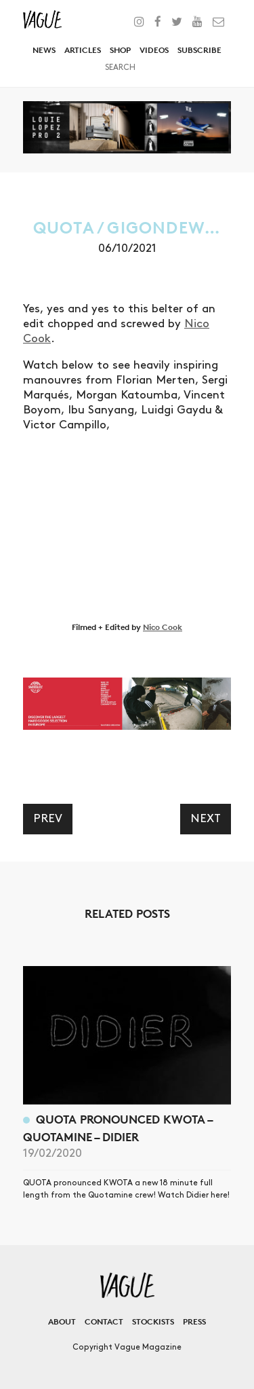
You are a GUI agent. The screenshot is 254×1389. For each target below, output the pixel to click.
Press (194, 1321)
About (62, 1321)
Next (205, 818)
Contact (104, 1321)
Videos (154, 50)
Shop (120, 50)
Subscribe (199, 50)
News (44, 50)
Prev (47, 818)
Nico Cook (162, 627)
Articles (82, 50)
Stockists (153, 1321)
